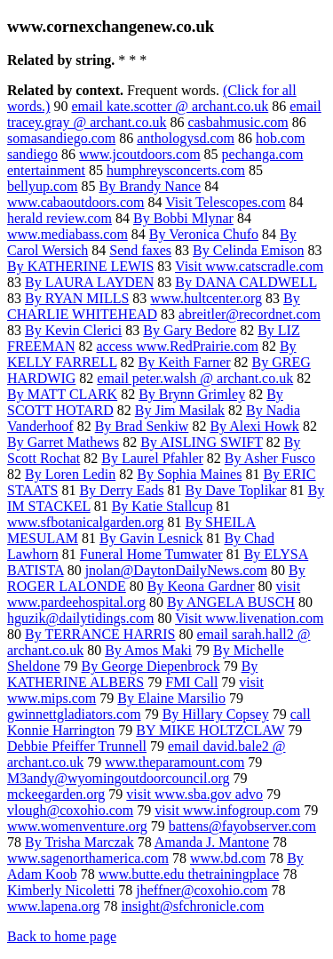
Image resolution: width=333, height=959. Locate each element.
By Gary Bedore (189, 330)
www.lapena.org (53, 906)
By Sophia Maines (189, 474)
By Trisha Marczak (79, 842)
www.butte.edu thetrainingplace (189, 874)
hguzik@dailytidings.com (80, 618)
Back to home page (61, 936)
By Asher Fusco (270, 458)
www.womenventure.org (77, 826)
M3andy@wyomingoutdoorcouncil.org (118, 778)
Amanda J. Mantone (212, 842)
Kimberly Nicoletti (61, 890)
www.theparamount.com (174, 762)
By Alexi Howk (254, 426)
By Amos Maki (148, 650)
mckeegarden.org (56, 794)
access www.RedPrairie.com (177, 346)
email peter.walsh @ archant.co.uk (195, 378)
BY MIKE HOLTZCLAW (210, 730)
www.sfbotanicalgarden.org (85, 522)
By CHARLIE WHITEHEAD (153, 306)
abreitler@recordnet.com (249, 314)
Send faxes (140, 250)
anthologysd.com (185, 138)
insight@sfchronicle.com (192, 906)
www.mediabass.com (67, 234)
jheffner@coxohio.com (201, 890)
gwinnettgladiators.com (74, 714)
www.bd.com (228, 858)
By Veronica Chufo (203, 234)
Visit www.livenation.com (249, 618)
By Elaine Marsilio (171, 698)
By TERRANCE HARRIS (100, 634)
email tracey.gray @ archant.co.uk (164, 114)
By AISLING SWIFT (201, 442)
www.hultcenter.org (206, 298)
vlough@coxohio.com (70, 810)
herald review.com (59, 218)
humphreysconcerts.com (176, 170)
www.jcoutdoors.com (140, 154)
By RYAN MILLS (77, 298)
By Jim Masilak (180, 410)
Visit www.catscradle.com (249, 266)
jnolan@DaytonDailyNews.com (176, 570)
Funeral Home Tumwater (151, 554)
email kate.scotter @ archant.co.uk (169, 106)
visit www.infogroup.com (227, 810)
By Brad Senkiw (142, 426)
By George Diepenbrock (151, 666)
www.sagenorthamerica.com (88, 858)
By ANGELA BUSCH (231, 602)
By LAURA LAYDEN (89, 282)
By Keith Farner (185, 362)
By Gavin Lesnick (150, 538)
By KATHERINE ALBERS (132, 674)
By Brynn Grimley (192, 394)
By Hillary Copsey (216, 714)
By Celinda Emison (248, 250)
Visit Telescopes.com (225, 202)
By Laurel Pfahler (152, 458)
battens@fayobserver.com (242, 826)
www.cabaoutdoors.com (75, 202)
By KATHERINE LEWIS (80, 266)
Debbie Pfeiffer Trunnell (77, 746)
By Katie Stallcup (162, 506)
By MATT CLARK (62, 394)
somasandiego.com (61, 138)
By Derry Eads (121, 490)
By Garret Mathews (63, 442)
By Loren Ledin (70, 474)
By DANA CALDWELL (245, 282)
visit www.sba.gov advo (194, 794)
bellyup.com (42, 186)
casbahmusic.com (237, 122)
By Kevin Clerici (73, 330)
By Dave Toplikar (236, 490)
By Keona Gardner (201, 586)
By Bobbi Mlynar (183, 218)
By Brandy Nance (150, 186)
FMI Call (191, 682)
